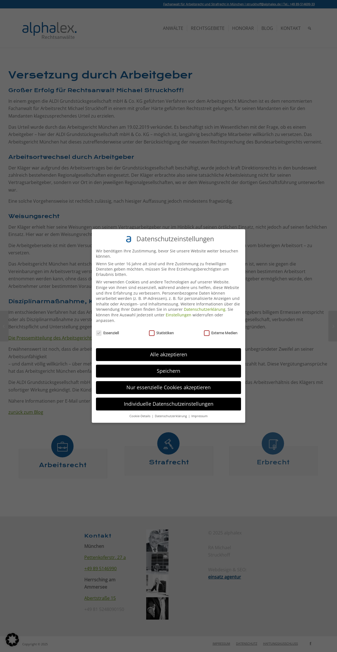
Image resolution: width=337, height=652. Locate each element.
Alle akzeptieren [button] (168, 354)
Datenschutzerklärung (204, 309)
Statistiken (161, 332)
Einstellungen (178, 314)
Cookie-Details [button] (140, 416)
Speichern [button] (168, 370)
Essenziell (107, 332)
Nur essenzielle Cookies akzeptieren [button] (168, 387)
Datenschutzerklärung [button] (171, 416)
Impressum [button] (199, 416)
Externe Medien (220, 332)
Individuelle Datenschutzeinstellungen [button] (168, 403)
